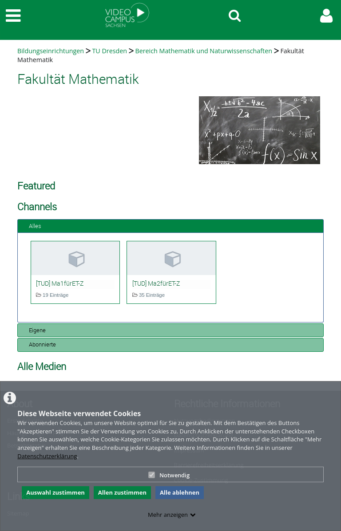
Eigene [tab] (34, 330)
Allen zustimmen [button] (122, 492)
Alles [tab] (31, 226)
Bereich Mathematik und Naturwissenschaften (203, 51)
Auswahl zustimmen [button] (55, 492)
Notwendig (169, 475)
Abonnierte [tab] (39, 344)
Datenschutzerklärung (47, 456)
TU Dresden (109, 51)
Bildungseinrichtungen (50, 51)
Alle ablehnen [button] (179, 492)
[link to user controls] (326, 16)
